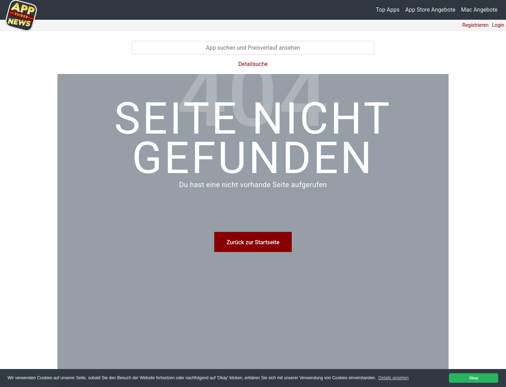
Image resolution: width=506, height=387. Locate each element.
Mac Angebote (479, 9)
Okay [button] (473, 378)
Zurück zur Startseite (253, 242)
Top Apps (388, 9)
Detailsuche (252, 64)
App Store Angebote (430, 9)
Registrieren (475, 25)
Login (498, 25)
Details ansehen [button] (393, 377)
